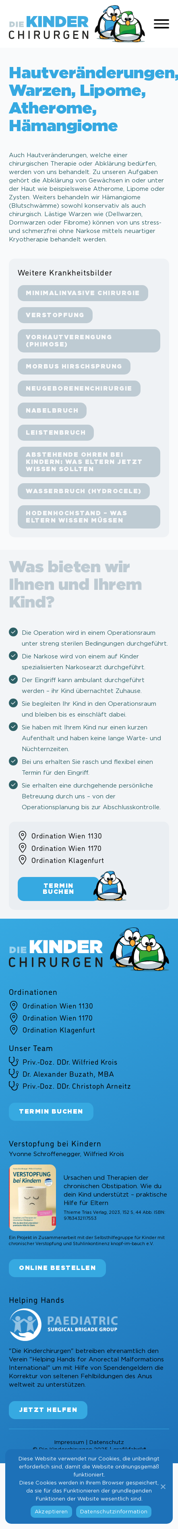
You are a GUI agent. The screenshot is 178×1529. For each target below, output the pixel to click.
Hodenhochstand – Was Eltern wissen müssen (76, 517)
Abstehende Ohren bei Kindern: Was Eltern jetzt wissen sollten (84, 462)
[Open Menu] (161, 24)
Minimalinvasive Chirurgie (83, 293)
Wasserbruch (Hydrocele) (84, 491)
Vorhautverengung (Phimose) (69, 341)
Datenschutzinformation (114, 1512)
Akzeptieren (51, 1512)
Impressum (69, 1442)
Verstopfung (55, 315)
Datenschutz (106, 1442)
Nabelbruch (52, 411)
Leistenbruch (56, 433)
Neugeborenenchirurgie (79, 389)
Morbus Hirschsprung (74, 367)
